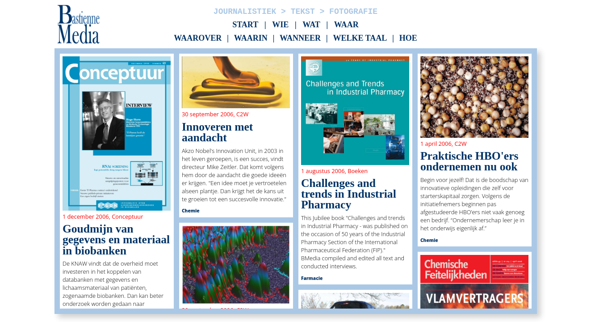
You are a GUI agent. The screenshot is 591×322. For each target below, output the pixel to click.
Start (245, 24)
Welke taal (360, 38)
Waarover (198, 38)
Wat (311, 24)
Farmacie (312, 278)
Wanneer (300, 38)
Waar (346, 24)
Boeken (358, 171)
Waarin (251, 38)
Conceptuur (127, 216)
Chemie (191, 211)
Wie (280, 24)
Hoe (408, 38)
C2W (242, 114)
